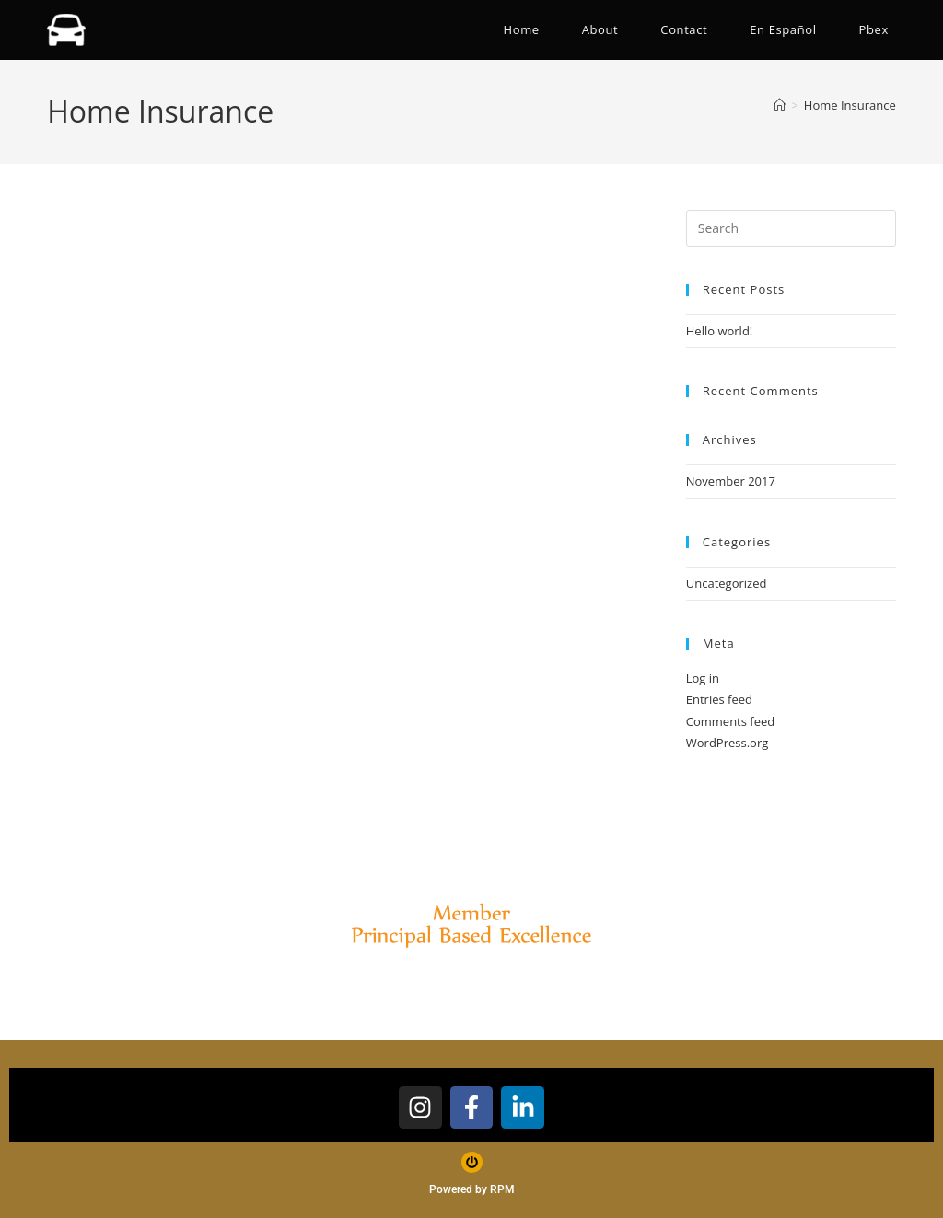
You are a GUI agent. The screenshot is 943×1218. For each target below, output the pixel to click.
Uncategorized (726, 583)
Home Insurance (850, 105)
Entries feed (719, 699)
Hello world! (719, 330)
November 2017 (730, 481)
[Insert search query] (791, 228)
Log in (702, 678)
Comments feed (730, 721)
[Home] (780, 105)
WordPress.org (727, 742)
